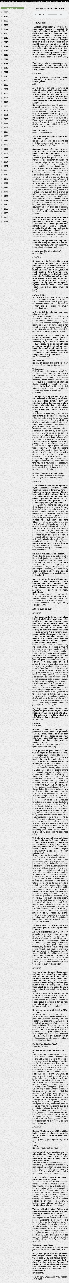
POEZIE (32, 1)
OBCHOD (49, 1)
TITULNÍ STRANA (5, 1)
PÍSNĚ (21, 1)
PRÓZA (26, 1)
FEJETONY (14, 1)
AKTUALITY (63, 1)
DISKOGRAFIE (40, 1)
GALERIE (56, 1)
